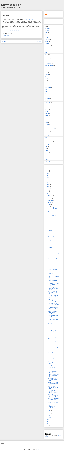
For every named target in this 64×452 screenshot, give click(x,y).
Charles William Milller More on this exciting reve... (52, 354)
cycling (46, 52)
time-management (49, 141)
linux (46, 91)
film (46, 69)
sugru (46, 137)
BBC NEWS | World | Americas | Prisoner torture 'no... (52, 272)
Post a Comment (7, 35)
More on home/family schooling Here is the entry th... (53, 312)
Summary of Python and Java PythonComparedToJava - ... (53, 367)
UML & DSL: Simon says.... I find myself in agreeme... (53, 221)
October (50, 198)
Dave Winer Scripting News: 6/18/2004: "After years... (53, 304)
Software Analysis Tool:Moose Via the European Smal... (52, 371)
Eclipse (46, 56)
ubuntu (46, 152)
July (49, 204)
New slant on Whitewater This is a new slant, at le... (53, 308)
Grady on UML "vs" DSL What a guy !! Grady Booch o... (53, 217)
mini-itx (46, 96)
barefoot (47, 30)
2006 (48, 190)
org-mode (47, 104)
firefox (46, 72)
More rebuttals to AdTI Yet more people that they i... (53, 347)
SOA (46, 126)
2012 (48, 179)
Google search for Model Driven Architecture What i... (53, 320)
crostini (46, 50)
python (46, 115)
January (50, 417)
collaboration (48, 43)
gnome (46, 76)
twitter (46, 150)
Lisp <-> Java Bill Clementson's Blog (52, 234)
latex (46, 89)
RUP (46, 120)
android (47, 28)
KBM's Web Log (11, 4)
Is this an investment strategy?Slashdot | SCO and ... (52, 406)
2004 (48, 193)
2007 (48, 188)
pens (46, 106)
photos (46, 109)
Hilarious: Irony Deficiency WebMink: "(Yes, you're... (53, 260)
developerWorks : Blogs (53, 232)
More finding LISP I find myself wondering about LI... (53, 276)
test (46, 139)
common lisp (48, 45)
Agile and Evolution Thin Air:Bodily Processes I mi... (53, 362)
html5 (46, 82)
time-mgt (47, 144)
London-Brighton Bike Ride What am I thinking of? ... (53, 253)
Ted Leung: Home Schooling (28, 19)
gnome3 (47, 78)
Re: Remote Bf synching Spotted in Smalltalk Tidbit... (53, 209)
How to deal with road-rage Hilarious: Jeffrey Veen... (53, 387)
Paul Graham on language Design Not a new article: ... (53, 399)
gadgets (47, 74)
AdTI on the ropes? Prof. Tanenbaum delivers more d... (53, 379)
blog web (47, 34)
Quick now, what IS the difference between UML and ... (53, 225)
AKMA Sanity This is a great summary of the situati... (53, 238)
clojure (46, 41)
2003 (48, 419)
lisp (46, 93)
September (50, 200)
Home (22, 41)
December (50, 195)
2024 (48, 168)
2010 (48, 182)
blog (46, 32)
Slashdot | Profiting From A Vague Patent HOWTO (53, 256)
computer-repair (48, 47)
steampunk (47, 131)
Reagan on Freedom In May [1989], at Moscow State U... (53, 358)
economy (47, 58)
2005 (48, 191)
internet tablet (48, 87)
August (49, 202)
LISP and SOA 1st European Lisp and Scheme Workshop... (52, 268)
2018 (48, 173)
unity (46, 154)
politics (46, 111)
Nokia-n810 (47, 102)
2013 (48, 177)
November (50, 197)
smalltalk (47, 124)
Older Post (38, 41)
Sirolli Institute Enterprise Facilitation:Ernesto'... (53, 339)
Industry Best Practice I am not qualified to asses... (52, 332)
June (49, 206)
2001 (48, 423)
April (49, 411)
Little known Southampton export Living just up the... (53, 375)
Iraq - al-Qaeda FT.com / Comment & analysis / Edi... (53, 292)
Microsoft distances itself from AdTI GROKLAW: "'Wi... (53, 325)
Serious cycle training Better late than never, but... (53, 343)
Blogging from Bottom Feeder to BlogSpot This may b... (53, 213)
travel (46, 146)
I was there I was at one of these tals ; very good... (53, 249)
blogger (47, 37)
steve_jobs (47, 133)
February (50, 415)
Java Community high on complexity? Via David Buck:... (53, 246)
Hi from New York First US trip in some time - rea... (53, 403)
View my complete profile (50, 15)
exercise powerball (49, 65)
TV (46, 148)
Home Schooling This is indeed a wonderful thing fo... (53, 316)
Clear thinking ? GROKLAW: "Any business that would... (53, 300)
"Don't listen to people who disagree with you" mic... (53, 296)
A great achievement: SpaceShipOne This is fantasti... (53, 288)
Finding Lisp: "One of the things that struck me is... (53, 280)
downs (46, 54)
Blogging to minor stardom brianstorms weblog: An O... (53, 383)
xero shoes (47, 161)
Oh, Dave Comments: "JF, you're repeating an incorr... (53, 284)
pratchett (47, 113)
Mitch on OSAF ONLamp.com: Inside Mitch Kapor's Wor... (53, 395)
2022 (48, 171)
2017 (48, 175)
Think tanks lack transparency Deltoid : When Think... (53, 264)
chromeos (47, 39)
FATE (46, 67)
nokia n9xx (47, 100)
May (49, 410)
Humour (47, 85)
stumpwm (47, 135)
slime (46, 122)
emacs (46, 61)
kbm (48, 14)
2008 (48, 186)
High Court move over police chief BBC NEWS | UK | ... (53, 229)
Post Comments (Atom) (24, 44)
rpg (46, 117)
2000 (48, 425)
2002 (48, 421)
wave (46, 159)
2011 (48, 180)
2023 (48, 170)
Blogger (38, 449)
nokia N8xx (47, 98)
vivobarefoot (48, 157)
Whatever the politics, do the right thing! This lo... (53, 328)
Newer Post (5, 41)
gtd (46, 80)
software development (50, 128)
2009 (48, 184)
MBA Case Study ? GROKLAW (52, 350)
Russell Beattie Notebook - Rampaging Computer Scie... (53, 242)
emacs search (48, 63)
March (49, 413)
